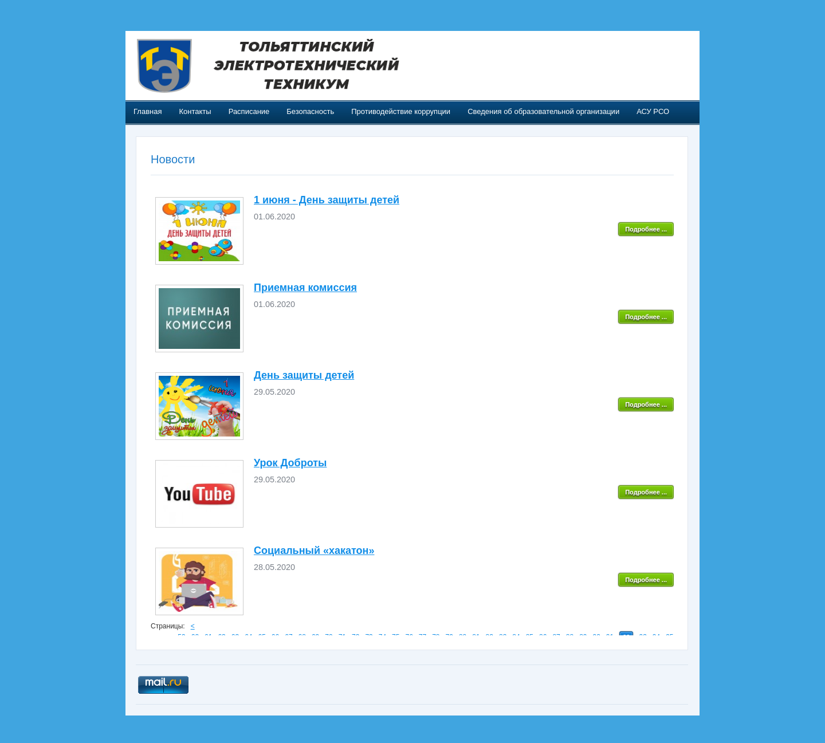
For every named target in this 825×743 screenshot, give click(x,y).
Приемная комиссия (305, 287)
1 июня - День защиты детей (326, 200)
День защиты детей (304, 375)
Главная (147, 111)
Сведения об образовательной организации (543, 111)
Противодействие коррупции (400, 111)
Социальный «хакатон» (314, 550)
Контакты (195, 111)
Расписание (249, 111)
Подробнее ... (646, 229)
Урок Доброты (290, 463)
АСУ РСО (653, 111)
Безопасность (310, 111)
